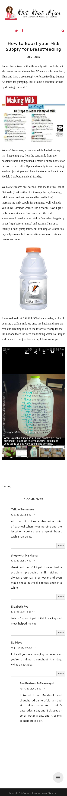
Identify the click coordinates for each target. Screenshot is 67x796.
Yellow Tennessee (22, 509)
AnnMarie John (51, 793)
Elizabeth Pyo (19, 606)
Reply (61, 545)
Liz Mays (16, 642)
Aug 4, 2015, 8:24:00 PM (32, 688)
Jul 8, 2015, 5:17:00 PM (23, 560)
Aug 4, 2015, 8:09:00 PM (23, 647)
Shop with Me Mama (24, 555)
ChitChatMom (25, 793)
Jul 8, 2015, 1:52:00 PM (23, 514)
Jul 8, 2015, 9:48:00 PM (23, 611)
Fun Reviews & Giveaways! (37, 683)
